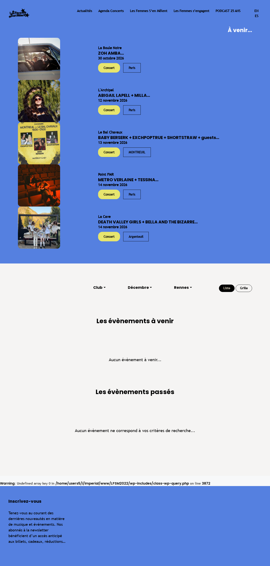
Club (98, 287)
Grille (244, 288)
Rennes (181, 287)
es (256, 16)
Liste (226, 288)
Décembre (138, 287)
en (256, 11)
